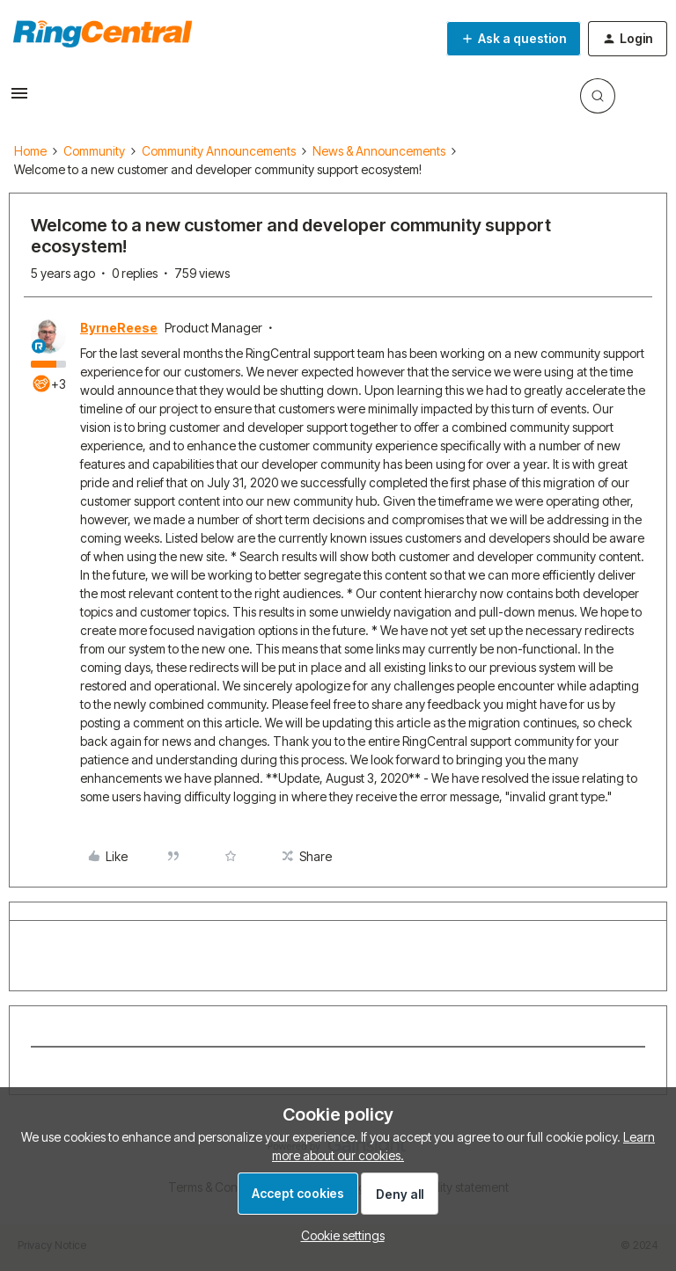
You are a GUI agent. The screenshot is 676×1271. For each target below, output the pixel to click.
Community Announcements (219, 150)
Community (94, 150)
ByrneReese (119, 327)
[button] (19, 98)
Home (30, 150)
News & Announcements (378, 150)
